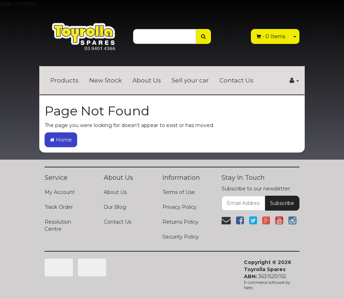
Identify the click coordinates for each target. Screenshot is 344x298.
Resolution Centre (58, 225)
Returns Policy (180, 222)
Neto (248, 287)
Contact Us (236, 80)
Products (64, 80)
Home (61, 140)
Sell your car (190, 80)
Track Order (59, 207)
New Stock (105, 80)
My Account (60, 192)
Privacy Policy (179, 207)
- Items (270, 36)
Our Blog (115, 207)
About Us (146, 80)
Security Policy (180, 237)
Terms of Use (178, 192)
